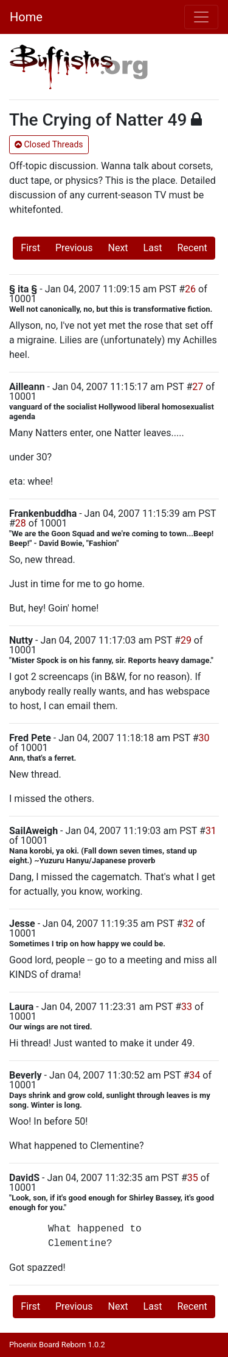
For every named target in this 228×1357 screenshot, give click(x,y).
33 (186, 1006)
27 (197, 386)
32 (187, 923)
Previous (74, 248)
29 (186, 640)
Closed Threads (49, 144)
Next (118, 248)
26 (190, 289)
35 (192, 1178)
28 (20, 523)
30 (204, 738)
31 (211, 831)
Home (26, 17)
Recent (192, 248)
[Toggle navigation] (201, 17)
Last (152, 248)
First (30, 248)
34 (194, 1075)
